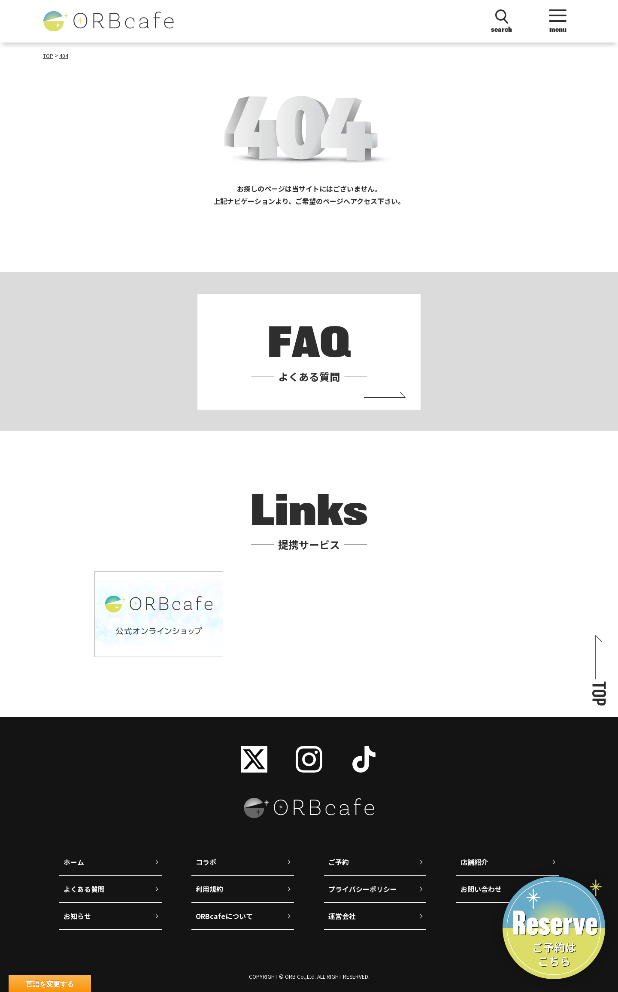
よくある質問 (84, 889)
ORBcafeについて (224, 916)
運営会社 (342, 916)
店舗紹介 (474, 862)
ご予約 (338, 862)
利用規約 (209, 889)
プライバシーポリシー (362, 889)
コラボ (206, 862)
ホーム (74, 862)
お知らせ (77, 916)
